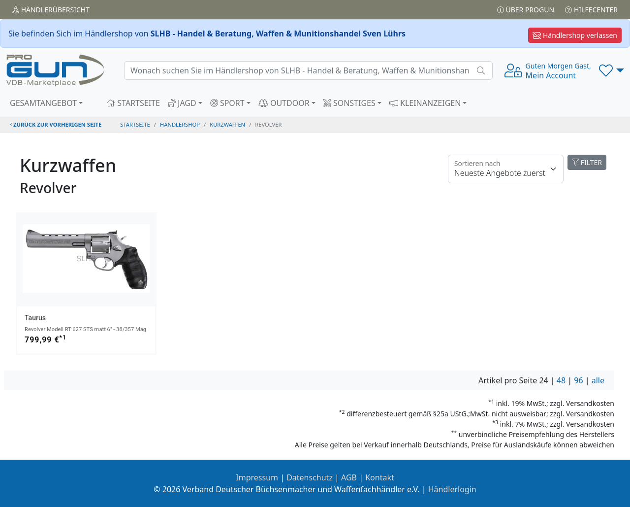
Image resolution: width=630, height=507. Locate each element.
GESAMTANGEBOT (43, 103)
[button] (611, 70)
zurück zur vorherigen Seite (55, 124)
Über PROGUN (525, 9)
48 (561, 380)
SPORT (227, 103)
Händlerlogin (452, 489)
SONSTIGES (349, 103)
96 (578, 380)
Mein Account (558, 71)
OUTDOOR (284, 103)
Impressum (257, 477)
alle (598, 380)
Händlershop (180, 124)
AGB (349, 477)
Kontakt (379, 477)
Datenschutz (309, 477)
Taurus (35, 318)
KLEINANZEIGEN (425, 103)
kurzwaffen (227, 124)
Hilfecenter (591, 9)
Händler (51, 9)
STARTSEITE (133, 103)
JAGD (182, 103)
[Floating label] (506, 169)
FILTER (587, 162)
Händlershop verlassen (575, 35)
